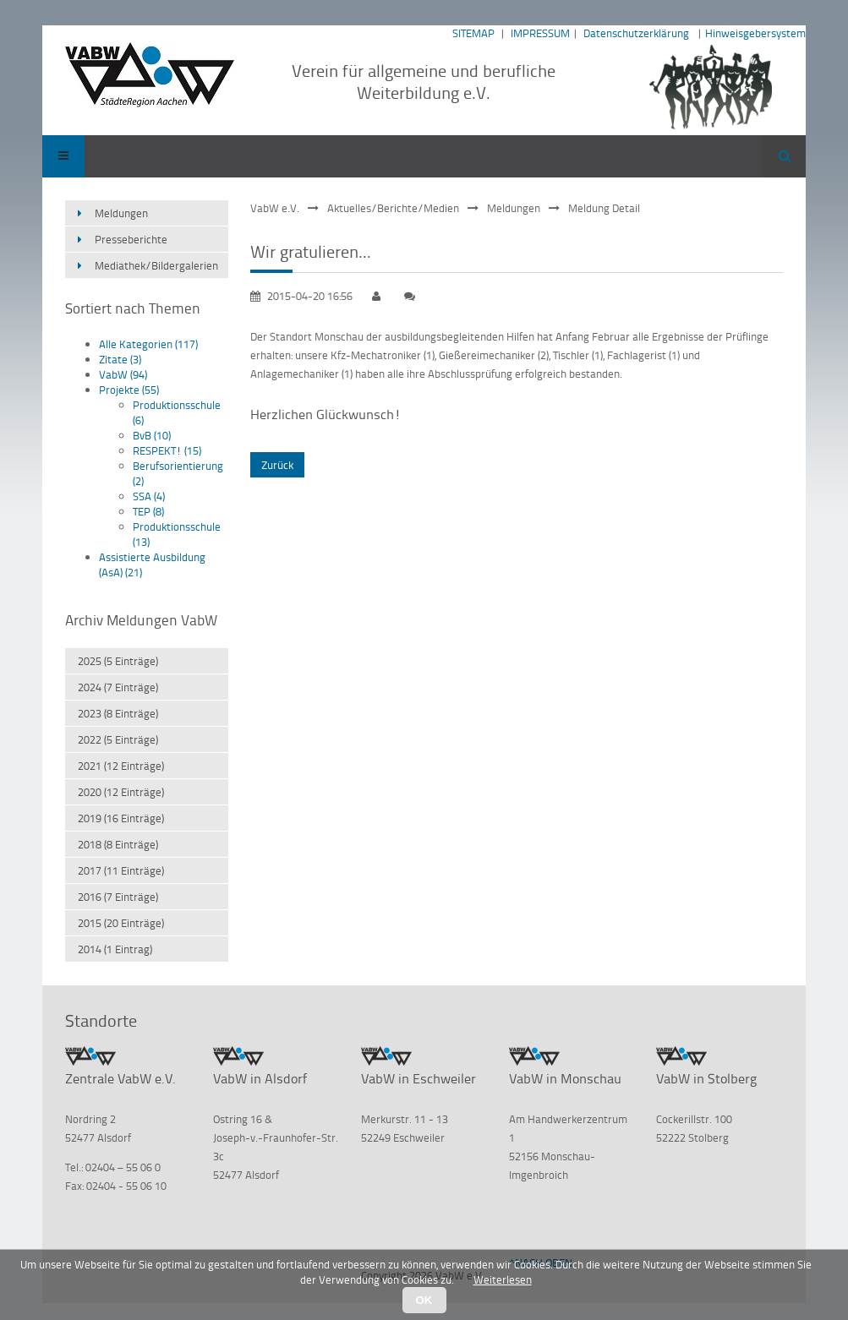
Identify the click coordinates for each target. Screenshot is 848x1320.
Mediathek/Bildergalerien (156, 265)
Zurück (277, 464)
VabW (123, 374)
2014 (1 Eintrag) (115, 949)
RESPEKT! (167, 450)
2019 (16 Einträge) (121, 818)
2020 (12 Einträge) (121, 791)
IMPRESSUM (540, 33)
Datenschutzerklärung (636, 33)
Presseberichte (131, 239)
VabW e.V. (274, 207)
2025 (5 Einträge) (118, 660)
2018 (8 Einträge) (118, 844)
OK (424, 1300)
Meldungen (513, 207)
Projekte (129, 389)
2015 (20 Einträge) (121, 922)
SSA (149, 496)
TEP (148, 511)
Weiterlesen (502, 1279)
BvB (152, 435)
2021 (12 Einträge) (121, 765)
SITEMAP (473, 33)
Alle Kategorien (148, 344)
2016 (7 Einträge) (118, 896)
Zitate (120, 359)
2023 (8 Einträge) (118, 713)
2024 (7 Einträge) (118, 687)
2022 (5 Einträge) (118, 739)
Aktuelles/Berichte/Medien (393, 207)
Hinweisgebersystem (755, 33)
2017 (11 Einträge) (121, 870)
